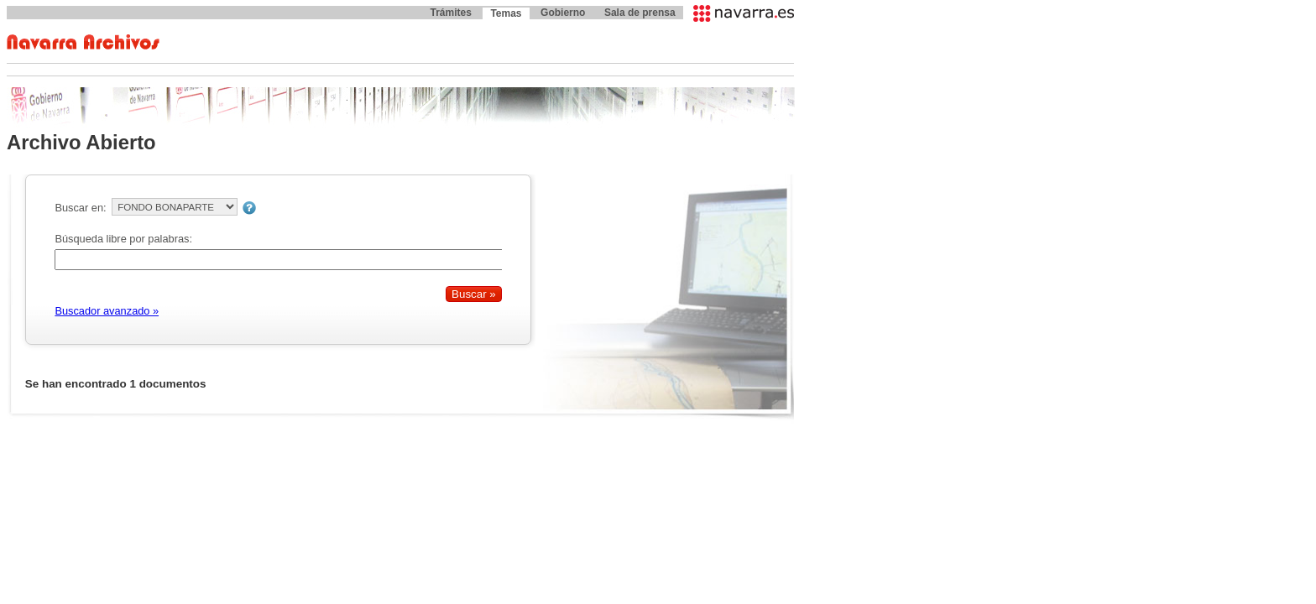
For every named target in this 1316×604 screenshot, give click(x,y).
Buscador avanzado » (107, 311)
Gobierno (562, 12)
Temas (505, 13)
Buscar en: (80, 207)
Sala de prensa (640, 12)
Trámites (450, 12)
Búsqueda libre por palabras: (123, 238)
